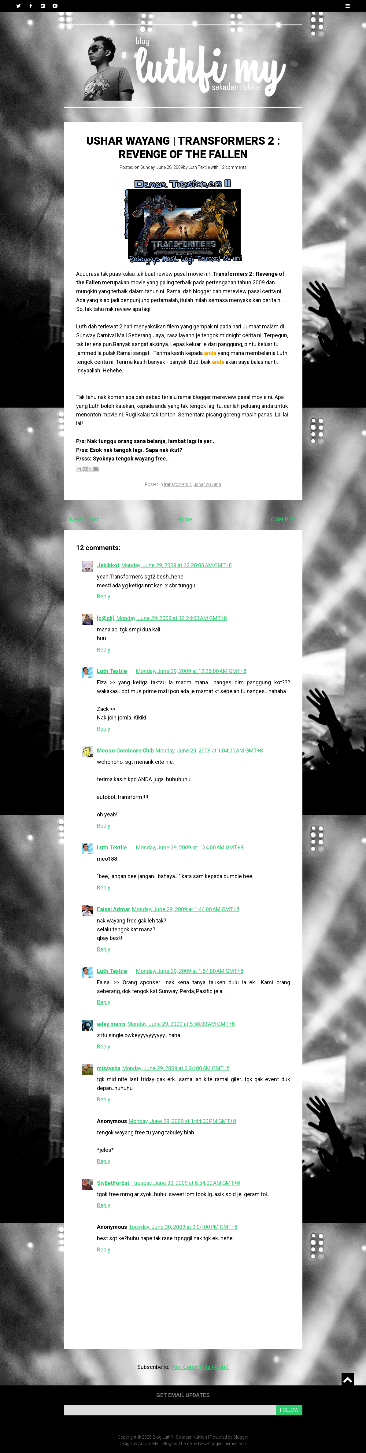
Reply (103, 596)
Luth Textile (199, 167)
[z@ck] (106, 618)
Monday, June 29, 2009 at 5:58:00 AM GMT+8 (181, 1024)
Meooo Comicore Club (125, 750)
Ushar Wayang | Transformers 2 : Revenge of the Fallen (183, 148)
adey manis (111, 1024)
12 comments (233, 167)
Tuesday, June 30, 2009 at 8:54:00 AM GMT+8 (185, 1183)
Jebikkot (108, 565)
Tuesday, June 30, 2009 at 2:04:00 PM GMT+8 (183, 1227)
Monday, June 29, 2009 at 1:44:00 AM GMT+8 (185, 909)
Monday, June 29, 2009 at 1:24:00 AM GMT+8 (189, 847)
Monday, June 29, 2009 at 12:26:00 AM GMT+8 (191, 671)
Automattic (149, 1443)
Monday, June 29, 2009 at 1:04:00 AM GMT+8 (209, 750)
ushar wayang (207, 484)
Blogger (240, 1437)
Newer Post (84, 519)
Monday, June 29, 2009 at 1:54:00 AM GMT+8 (189, 971)
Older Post (283, 519)
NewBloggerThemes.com (223, 1443)
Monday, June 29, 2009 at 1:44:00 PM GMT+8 (182, 1121)
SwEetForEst (113, 1183)
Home (184, 519)
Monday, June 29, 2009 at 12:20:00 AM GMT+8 (176, 565)
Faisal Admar (113, 909)
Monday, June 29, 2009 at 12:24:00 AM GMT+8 (171, 618)
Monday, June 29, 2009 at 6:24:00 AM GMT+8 (176, 1068)
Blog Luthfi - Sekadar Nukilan (180, 1437)
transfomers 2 (178, 484)
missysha (108, 1068)
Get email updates (183, 1395)
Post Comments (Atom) (200, 1367)
